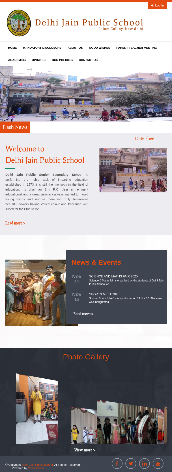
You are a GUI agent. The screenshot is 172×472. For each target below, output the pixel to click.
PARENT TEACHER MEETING (136, 47)
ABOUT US (75, 47)
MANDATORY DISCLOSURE (42, 47)
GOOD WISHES (99, 47)
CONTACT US (88, 60)
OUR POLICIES (62, 60)
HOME (12, 47)
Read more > (15, 223)
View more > (84, 450)
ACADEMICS (17, 60)
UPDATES (38, 60)
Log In (157, 5)
